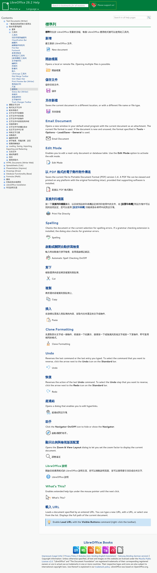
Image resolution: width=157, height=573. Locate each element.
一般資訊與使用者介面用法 (20, 24)
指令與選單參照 (15, 26)
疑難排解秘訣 (14, 143)
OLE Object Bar (18, 79)
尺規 (13, 86)
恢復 (48, 377)
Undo (49, 353)
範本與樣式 (13, 110)
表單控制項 (16, 53)
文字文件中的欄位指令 (18, 127)
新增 (48, 38)
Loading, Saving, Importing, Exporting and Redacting (19, 147)
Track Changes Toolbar (21, 102)
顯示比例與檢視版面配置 (62, 442)
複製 (48, 288)
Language (31, 8)
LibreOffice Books (98, 542)
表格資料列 (16, 97)
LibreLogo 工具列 (19, 73)
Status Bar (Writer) (20, 91)
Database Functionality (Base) (19, 173)
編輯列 (14, 63)
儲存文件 (51, 79)
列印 (11, 157)
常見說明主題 (11, 187)
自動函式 (12, 135)
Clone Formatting (59, 329)
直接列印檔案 (54, 199)
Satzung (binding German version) (133, 556)
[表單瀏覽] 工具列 (19, 58)
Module (14, 8)
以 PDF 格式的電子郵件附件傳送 (68, 172)
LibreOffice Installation (16, 185)
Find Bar (15, 48)
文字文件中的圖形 (16, 113)
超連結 (50, 401)
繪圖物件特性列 (18, 45)
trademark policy (102, 566)
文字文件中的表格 (16, 115)
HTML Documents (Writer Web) (20, 162)
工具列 (14, 32)
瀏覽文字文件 (14, 104)
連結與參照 (13, 154)
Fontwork (16, 50)
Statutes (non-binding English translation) (97, 556)
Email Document (58, 121)
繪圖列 (14, 42)
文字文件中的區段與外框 (19, 121)
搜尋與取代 (13, 160)
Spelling (51, 223)
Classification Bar (19, 40)
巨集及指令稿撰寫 (13, 182)
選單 (13, 29)
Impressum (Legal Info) (52, 556)
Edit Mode (53, 148)
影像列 (14, 68)
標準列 (14, 89)
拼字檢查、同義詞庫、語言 (20, 140)
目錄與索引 (13, 124)
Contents (7, 18)
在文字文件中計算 (16, 129)
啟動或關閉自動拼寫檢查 (62, 246)
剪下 (48, 267)
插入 (13, 71)
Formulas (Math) (13, 176)
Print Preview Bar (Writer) (23, 81)
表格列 (14, 94)
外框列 (14, 66)
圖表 (8, 179)
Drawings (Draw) (13, 171)
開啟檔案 (51, 59)
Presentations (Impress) (16, 168)
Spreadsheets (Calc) (14, 165)
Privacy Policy (70, 556)
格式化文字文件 (15, 107)
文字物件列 (16, 60)
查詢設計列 (16, 84)
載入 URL (52, 507)
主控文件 (12, 151)
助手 (48, 421)
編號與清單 (13, 138)
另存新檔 (51, 100)
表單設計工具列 (18, 55)
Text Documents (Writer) (17, 21)
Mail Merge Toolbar (20, 76)
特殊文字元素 (14, 132)
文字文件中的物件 (16, 118)
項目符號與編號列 (19, 37)
